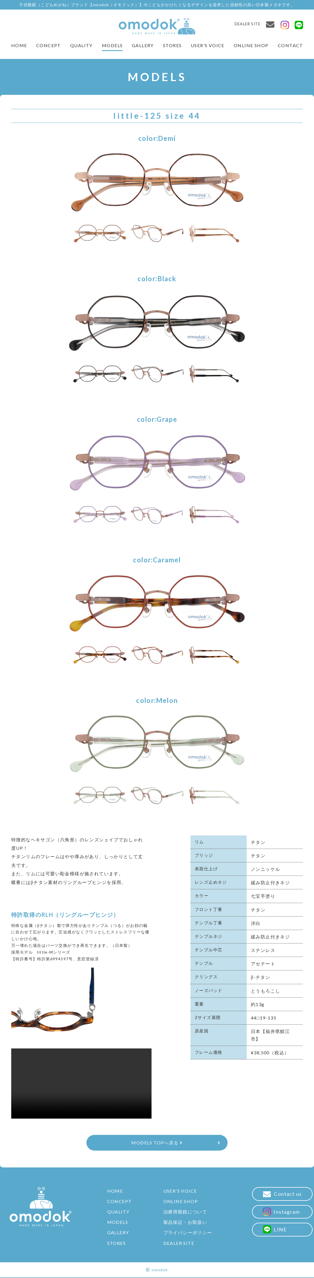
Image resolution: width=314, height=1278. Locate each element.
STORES (172, 45)
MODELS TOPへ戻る (156, 1143)
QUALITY (81, 45)
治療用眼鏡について (187, 1212)
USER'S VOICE (207, 45)
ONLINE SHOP (251, 45)
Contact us (284, 1195)
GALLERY (143, 45)
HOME (19, 45)
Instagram (283, 1211)
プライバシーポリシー (189, 1233)
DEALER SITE (247, 24)
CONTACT (290, 45)
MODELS (112, 45)
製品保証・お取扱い (187, 1222)
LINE (277, 1229)
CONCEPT (48, 45)
